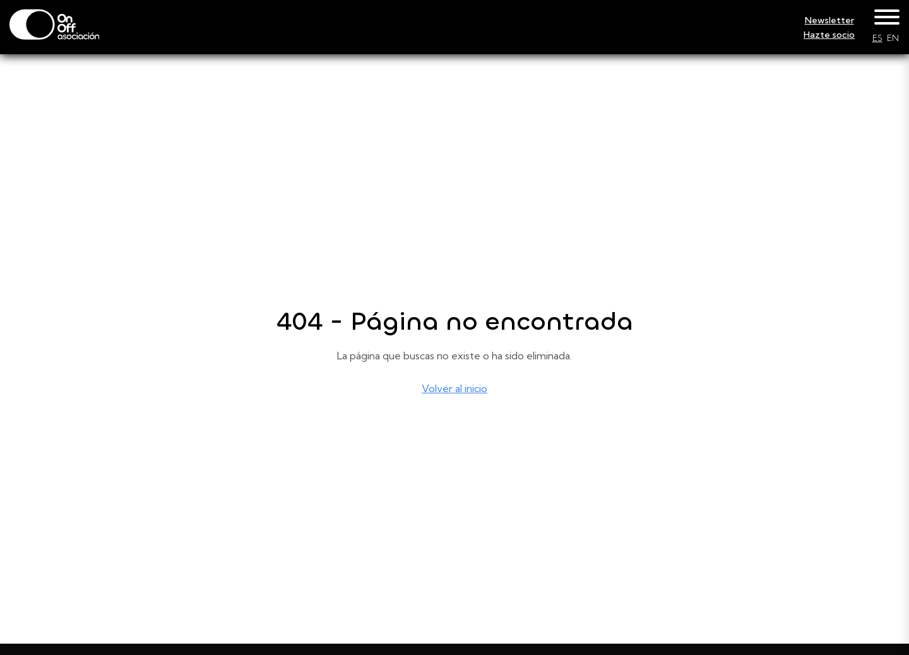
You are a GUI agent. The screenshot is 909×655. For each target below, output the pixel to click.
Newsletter (829, 20)
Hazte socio (829, 34)
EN (893, 38)
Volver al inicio (454, 388)
